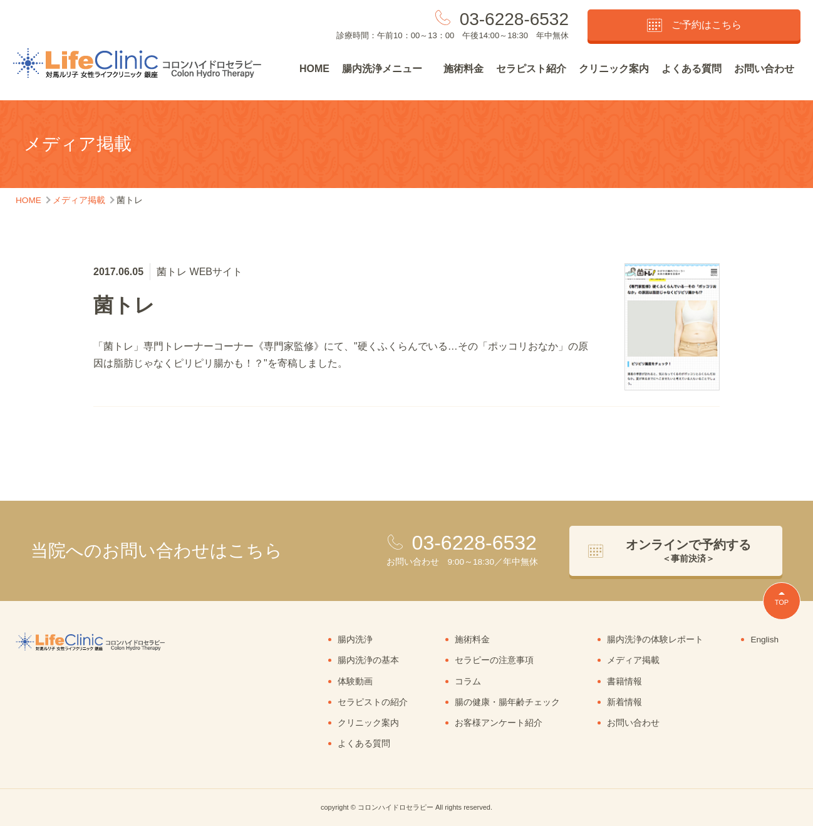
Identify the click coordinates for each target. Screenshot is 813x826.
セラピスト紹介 (531, 68)
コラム (468, 681)
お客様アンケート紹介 (498, 723)
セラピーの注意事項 (494, 660)
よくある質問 (691, 68)
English (764, 639)
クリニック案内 (614, 68)
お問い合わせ (764, 68)
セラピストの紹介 (373, 702)
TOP (782, 602)
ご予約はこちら (694, 25)
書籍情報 (624, 681)
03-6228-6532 (514, 19)
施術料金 (463, 68)
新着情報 (624, 702)
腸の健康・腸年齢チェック (507, 702)
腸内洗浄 (355, 639)
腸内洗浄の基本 (368, 660)
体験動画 (355, 681)
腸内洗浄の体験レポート (655, 639)
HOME (314, 68)
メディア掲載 (633, 660)
